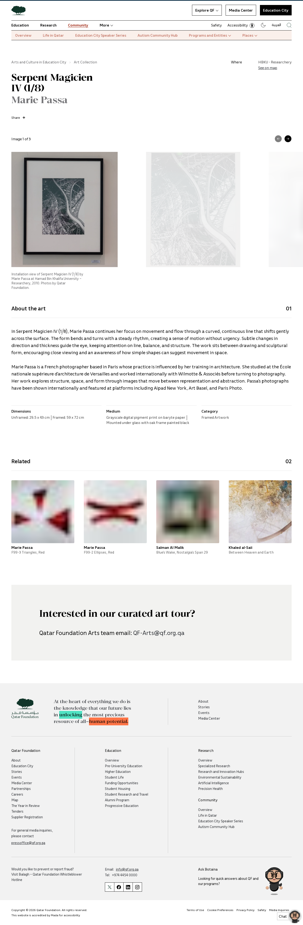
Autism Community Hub (158, 35)
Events (203, 712)
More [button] (106, 25)
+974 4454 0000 (124, 875)
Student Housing (117, 788)
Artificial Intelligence (213, 783)
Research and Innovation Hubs (221, 771)
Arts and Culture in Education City (38, 62)
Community (78, 25)
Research (48, 25)
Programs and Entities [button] (210, 35)
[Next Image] (288, 138)
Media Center (241, 10)
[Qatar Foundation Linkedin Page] (128, 887)
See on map (267, 67)
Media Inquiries (279, 910)
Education (20, 25)
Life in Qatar (53, 35)
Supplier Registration (27, 817)
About (203, 701)
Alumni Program (117, 800)
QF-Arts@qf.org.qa (158, 656)
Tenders (17, 811)
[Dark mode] (263, 25)
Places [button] (249, 35)
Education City (22, 766)
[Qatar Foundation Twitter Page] (109, 887)
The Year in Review (25, 805)
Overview (23, 35)
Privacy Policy (245, 910)
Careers (17, 794)
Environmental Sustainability (219, 777)
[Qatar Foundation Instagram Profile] (137, 887)
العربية (276, 24)
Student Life (114, 777)
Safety (216, 25)
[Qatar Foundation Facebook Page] (118, 887)
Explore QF (206, 10)
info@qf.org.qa (127, 869)
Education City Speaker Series (100, 35)
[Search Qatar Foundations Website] (289, 25)
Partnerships (21, 788)
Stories (204, 707)
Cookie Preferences (220, 910)
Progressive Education (121, 805)
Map (14, 800)
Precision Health (210, 788)
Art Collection (85, 62)
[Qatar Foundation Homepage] (20, 10)
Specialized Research (214, 766)
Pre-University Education (123, 766)
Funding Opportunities (121, 783)
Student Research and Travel (126, 794)
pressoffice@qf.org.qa (28, 843)
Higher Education (118, 771)
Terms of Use (195, 910)
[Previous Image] (278, 138)
